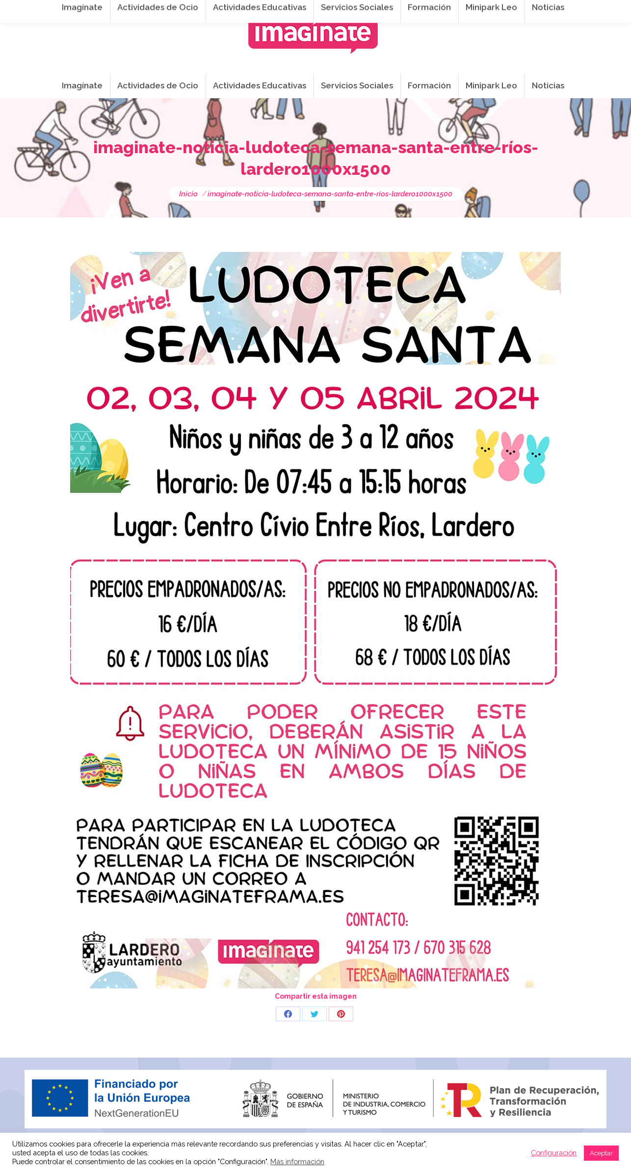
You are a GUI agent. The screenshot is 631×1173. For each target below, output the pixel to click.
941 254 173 (195, 10)
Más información (297, 1161)
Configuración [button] (554, 1152)
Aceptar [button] (601, 1153)
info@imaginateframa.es (279, 10)
